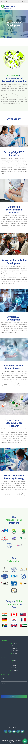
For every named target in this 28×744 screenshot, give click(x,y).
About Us (14, 648)
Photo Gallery (14, 650)
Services (15, 643)
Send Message (14, 697)
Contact (15, 653)
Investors (14, 646)
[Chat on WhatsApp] (25, 741)
